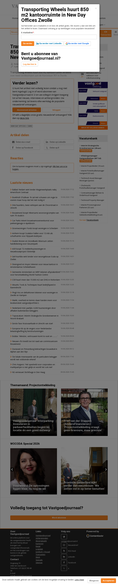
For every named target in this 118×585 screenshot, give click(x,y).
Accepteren (108, 580)
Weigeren (94, 580)
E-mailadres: (27, 32)
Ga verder (27, 43)
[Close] (96, 8)
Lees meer (79, 579)
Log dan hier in (29, 64)
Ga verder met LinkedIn (49, 43)
